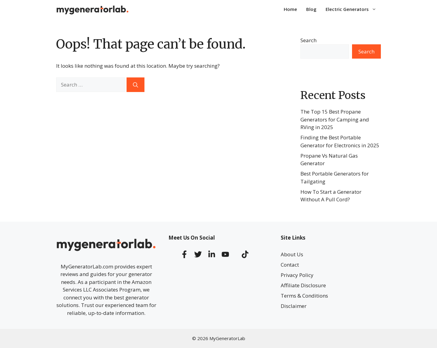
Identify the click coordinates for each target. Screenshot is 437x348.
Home (290, 9)
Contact (290, 264)
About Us (292, 254)
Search (308, 40)
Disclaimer (294, 305)
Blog (311, 9)
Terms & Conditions (304, 295)
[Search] (135, 84)
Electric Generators (353, 9)
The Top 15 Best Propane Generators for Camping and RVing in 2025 (334, 119)
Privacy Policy (297, 274)
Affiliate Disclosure (303, 285)
